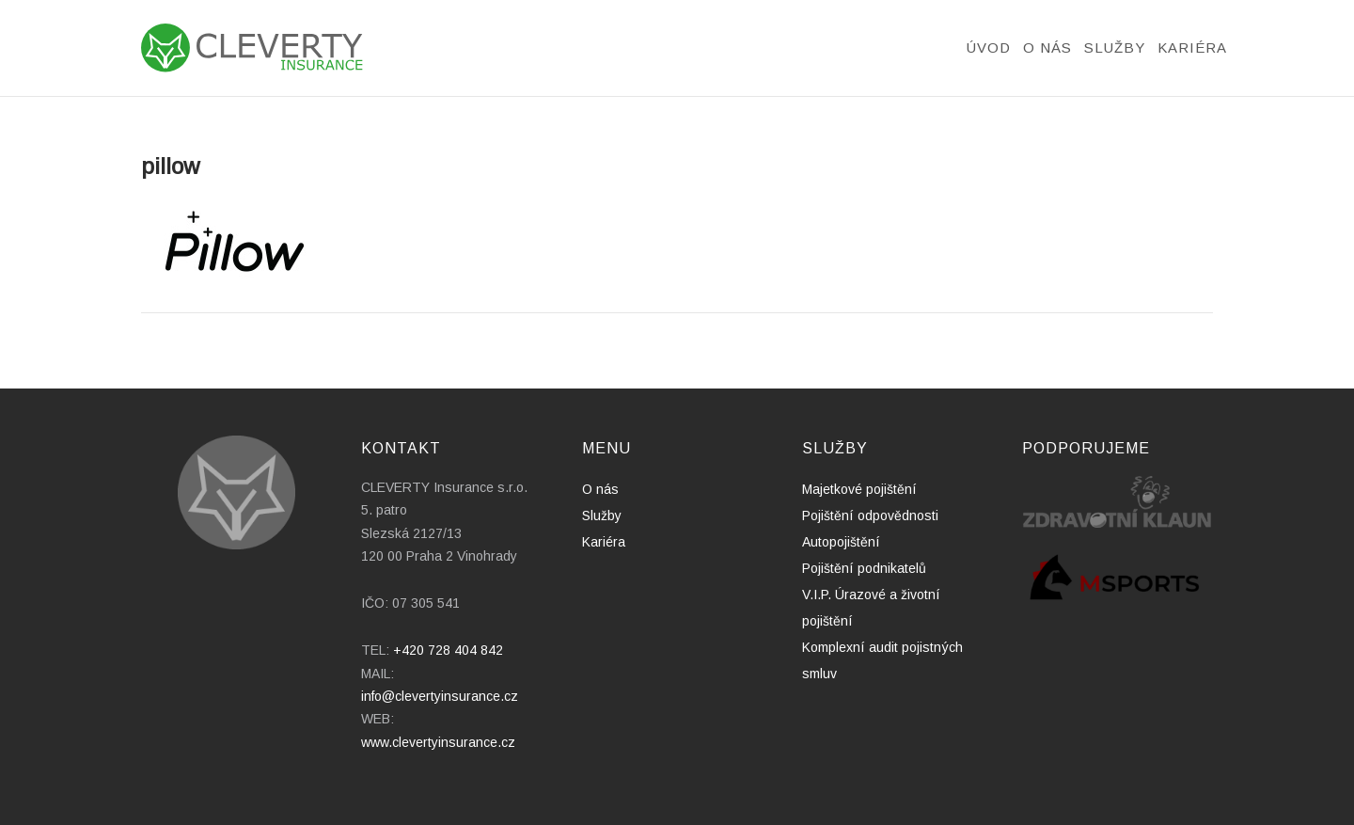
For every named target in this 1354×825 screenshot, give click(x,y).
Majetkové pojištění (859, 489)
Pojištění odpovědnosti (870, 515)
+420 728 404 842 (448, 650)
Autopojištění (841, 541)
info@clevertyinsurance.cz (439, 696)
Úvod (989, 48)
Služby (1114, 48)
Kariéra (1192, 48)
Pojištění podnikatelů (864, 568)
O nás (1047, 48)
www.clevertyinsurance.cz (438, 742)
